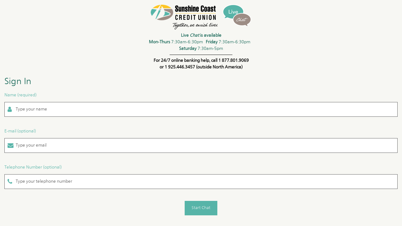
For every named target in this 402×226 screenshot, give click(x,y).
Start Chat (201, 208)
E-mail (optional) (20, 131)
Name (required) (20, 95)
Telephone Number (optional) (33, 167)
